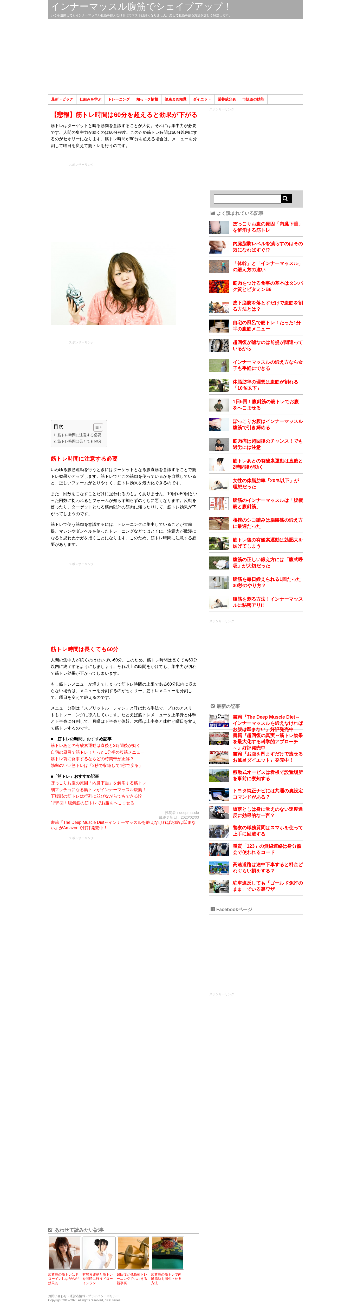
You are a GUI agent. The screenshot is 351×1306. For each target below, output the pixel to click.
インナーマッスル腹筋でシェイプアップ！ (141, 6)
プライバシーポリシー (103, 1296)
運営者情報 (77, 1296)
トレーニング (119, 99)
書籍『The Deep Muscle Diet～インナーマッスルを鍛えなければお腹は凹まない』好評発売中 (268, 723)
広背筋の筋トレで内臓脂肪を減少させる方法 (166, 1278)
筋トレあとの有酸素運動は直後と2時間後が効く (95, 745)
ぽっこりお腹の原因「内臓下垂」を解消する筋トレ (98, 783)
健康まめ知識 (175, 99)
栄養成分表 (227, 99)
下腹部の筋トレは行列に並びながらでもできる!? (96, 796)
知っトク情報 (147, 99)
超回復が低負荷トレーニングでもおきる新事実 (132, 1278)
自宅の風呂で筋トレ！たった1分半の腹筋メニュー (98, 752)
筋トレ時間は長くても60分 (79, 441)
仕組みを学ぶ (90, 99)
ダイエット (202, 99)
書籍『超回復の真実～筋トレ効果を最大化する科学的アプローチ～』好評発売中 (268, 742)
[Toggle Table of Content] (95, 427)
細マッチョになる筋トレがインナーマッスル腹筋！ (98, 789)
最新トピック (62, 99)
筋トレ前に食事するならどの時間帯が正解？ (92, 759)
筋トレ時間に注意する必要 (79, 435)
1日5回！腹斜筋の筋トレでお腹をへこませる (92, 803)
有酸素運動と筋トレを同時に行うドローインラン (97, 1278)
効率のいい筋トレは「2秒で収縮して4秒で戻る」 (97, 765)
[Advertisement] (175, 56)
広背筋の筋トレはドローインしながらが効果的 (63, 1278)
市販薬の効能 (253, 99)
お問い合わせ (57, 1296)
